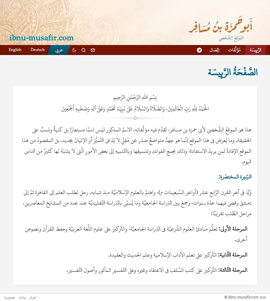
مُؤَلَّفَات (234, 50)
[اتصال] (93, 50)
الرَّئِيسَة (255, 50)
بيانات (22, 297)
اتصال (32, 297)
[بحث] (84, 50)
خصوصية (9, 297)
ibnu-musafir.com (41, 37)
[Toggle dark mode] (74, 50)
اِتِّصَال (214, 50)
